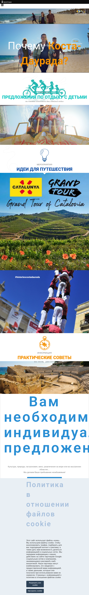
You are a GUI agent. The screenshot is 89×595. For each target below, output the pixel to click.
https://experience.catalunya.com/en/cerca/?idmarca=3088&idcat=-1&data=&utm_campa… (44, 344)
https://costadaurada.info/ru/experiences (44, 210)
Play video (47, 46)
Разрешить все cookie (35, 584)
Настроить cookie (35, 591)
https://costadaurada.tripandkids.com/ (44, 128)
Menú (3, 3)
